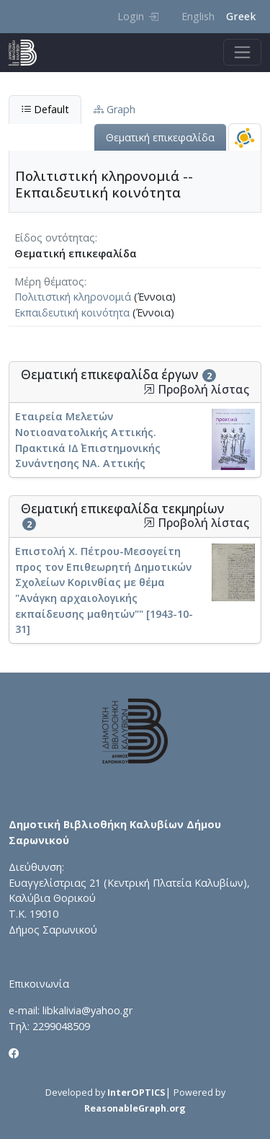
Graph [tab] (114, 109)
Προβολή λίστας (196, 389)
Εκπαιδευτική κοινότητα (72, 312)
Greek (241, 16)
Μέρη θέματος (49, 281)
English (198, 16)
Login (137, 16)
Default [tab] (45, 109)
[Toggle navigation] (242, 52)
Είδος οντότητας (54, 237)
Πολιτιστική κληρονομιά (72, 296)
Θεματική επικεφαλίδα (160, 137)
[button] (149, 389)
